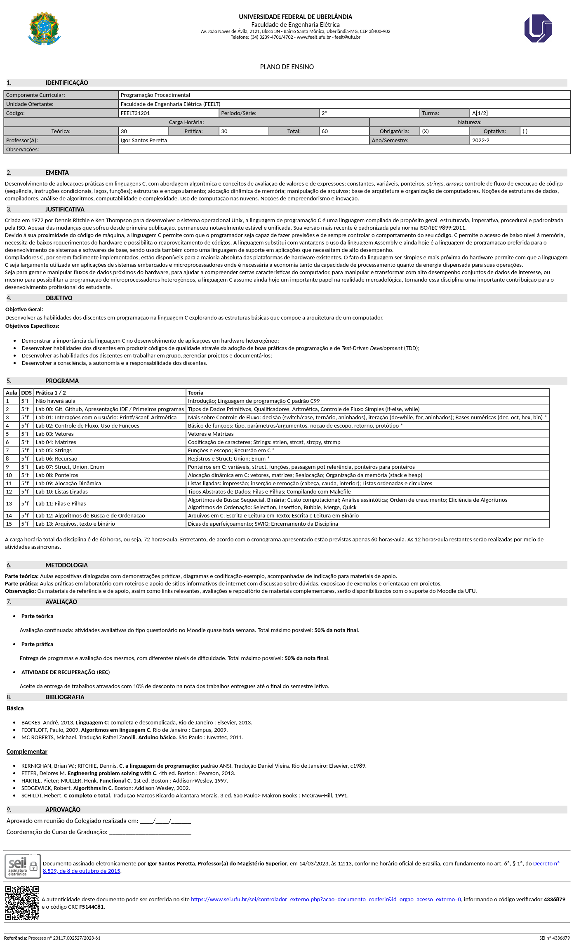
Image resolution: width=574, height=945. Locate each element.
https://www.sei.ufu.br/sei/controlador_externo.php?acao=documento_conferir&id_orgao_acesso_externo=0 (326, 899)
